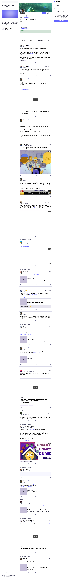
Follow (44, 13)
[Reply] (21, 63)
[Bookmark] (43, 63)
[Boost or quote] (28, 63)
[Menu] (50, 13)
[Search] (10, 2)
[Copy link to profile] (48, 13)
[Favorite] (36, 63)
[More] (50, 63)
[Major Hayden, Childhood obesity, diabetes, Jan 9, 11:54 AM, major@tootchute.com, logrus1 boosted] (35, 472)
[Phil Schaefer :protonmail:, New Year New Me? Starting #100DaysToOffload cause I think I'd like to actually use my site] (35, 488)
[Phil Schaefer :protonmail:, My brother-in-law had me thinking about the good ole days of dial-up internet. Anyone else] (35, 187)
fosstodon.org (26, 17)
